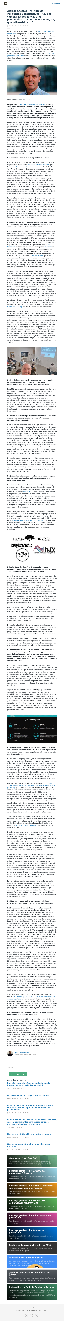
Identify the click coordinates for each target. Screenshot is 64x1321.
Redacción (48, 247)
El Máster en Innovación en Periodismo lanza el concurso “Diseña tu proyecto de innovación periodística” (30, 1107)
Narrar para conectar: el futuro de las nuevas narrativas (29, 1145)
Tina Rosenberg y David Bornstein (25, 167)
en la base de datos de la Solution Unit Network (28, 520)
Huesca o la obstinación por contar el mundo (29, 1134)
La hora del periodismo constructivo (31, 104)
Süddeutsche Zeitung (14, 307)
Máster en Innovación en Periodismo (26, 1310)
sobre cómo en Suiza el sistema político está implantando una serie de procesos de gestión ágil (31, 785)
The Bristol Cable (37, 256)
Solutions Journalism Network (38, 165)
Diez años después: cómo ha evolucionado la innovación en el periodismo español (28, 1084)
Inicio (45, 1310)
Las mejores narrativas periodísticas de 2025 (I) (30, 1095)
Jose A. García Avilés (14, 26)
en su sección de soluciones (26, 825)
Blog (40, 1310)
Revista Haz (27, 491)
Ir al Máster (56, 3)
